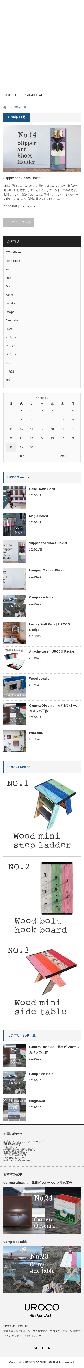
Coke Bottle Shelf (42, 489)
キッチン (11, 346)
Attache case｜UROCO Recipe (51, 651)
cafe (8, 278)
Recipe (25, 206)
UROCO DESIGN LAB (38, 1362)
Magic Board (38, 516)
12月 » (62, 456)
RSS (48, 1348)
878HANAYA (13, 252)
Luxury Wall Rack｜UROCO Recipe (49, 627)
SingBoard (37, 1101)
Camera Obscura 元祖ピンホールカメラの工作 (54, 708)
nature (9, 295)
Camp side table (41, 597)
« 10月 (21, 456)
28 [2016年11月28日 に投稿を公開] (11, 447)
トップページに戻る (19, 222)
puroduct (11, 303)
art (7, 269)
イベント (11, 337)
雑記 (8, 380)
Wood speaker (39, 678)
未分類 (10, 371)
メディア (11, 363)
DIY (8, 286)
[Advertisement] (42, 44)
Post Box (36, 732)
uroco (33, 206)
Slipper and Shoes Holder (22, 178)
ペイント (11, 354)
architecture (13, 261)
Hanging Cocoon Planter (47, 570)
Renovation (12, 320)
